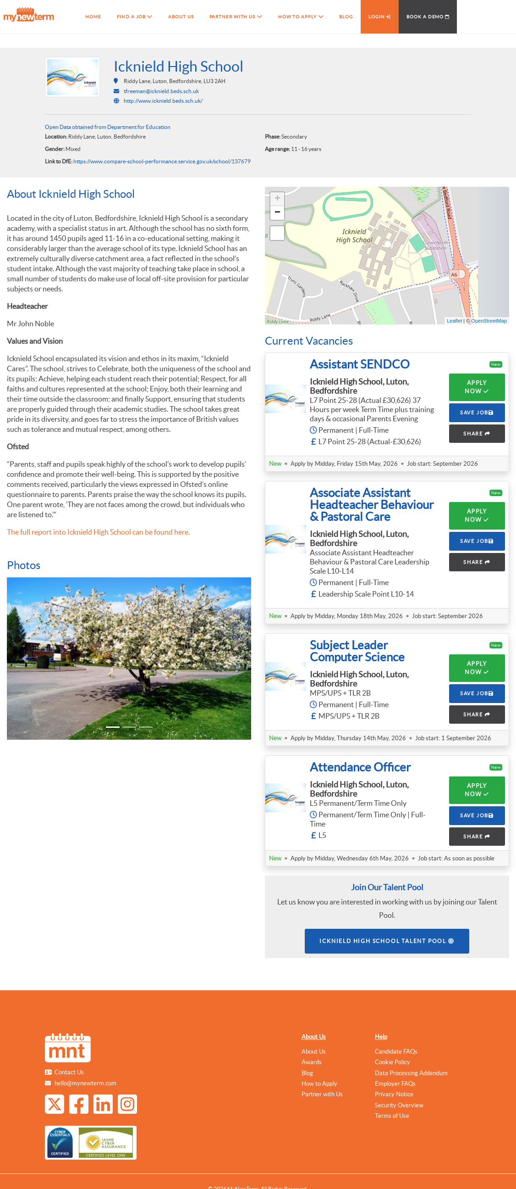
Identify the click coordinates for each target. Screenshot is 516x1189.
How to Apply (319, 1083)
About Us (314, 1036)
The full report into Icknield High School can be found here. (98, 532)
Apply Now (477, 387)
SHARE (477, 433)
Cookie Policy (392, 1062)
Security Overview (399, 1105)
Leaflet (454, 321)
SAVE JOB (477, 412)
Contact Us (69, 1072)
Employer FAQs (395, 1083)
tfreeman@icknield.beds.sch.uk (161, 91)
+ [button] (277, 199)
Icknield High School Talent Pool (386, 941)
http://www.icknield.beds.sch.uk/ (163, 101)
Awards (312, 1062)
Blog (307, 1073)
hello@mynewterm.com (85, 1083)
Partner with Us (322, 1094)
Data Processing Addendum (411, 1073)
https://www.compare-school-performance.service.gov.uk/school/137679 (162, 161)
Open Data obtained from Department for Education (107, 127)
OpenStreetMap (489, 321)
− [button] (277, 213)
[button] (25, 658)
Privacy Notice (394, 1094)
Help (381, 1036)
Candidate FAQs (396, 1051)
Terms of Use (392, 1115)
